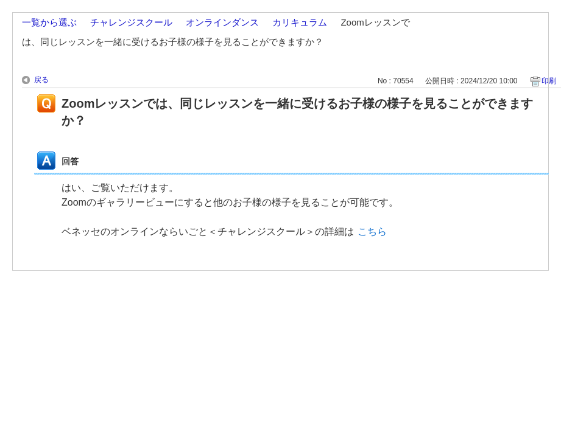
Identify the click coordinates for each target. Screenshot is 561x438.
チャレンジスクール (131, 22)
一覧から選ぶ (49, 22)
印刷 (549, 81)
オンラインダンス (222, 22)
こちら (372, 231)
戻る (41, 79)
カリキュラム (299, 22)
